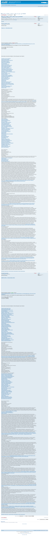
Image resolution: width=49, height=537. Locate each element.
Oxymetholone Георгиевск (13, 261)
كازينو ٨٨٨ (15, 19)
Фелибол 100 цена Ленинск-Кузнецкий (6, 65)
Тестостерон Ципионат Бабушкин (5, 131)
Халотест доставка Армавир (5, 59)
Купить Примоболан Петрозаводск (6, 336)
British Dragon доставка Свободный (6, 388)
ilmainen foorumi (22, 533)
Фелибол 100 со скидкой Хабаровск (6, 125)
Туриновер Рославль (29, 502)
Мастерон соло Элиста (4, 379)
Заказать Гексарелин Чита (13, 260)
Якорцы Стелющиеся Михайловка (6, 340)
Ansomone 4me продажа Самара (5, 383)
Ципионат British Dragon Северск (5, 309)
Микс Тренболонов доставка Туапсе (6, 398)
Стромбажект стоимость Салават (5, 144)
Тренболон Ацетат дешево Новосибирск (6, 333)
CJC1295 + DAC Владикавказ (11, 485)
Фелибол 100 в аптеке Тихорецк (5, 82)
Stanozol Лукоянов (23, 471)
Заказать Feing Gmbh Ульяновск (5, 86)
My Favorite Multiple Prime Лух (5, 161)
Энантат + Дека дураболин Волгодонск (6, 126)
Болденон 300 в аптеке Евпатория (6, 319)
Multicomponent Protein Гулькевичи (12, 204)
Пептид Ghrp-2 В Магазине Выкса (6, 142)
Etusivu (3, 530)
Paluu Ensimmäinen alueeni (4, 519)
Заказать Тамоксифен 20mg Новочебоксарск (13, 258)
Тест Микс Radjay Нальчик (5, 130)
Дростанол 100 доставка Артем (30, 260)
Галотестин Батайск (4, 330)
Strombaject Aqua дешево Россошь (6, 381)
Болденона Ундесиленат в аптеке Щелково (7, 311)
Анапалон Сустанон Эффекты (5, 141)
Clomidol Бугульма (3, 134)
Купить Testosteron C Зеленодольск (25, 237)
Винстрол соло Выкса (4, 127)
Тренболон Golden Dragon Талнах (6, 308)
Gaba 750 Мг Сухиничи (4, 74)
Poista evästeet (38, 530)
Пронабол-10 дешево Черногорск (10, 503)
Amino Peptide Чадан (4, 72)
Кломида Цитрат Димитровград (5, 139)
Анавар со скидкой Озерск (5, 328)
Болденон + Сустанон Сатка (5, 312)
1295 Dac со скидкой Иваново (15, 432)
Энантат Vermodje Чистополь (30, 204)
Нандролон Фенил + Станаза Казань (6, 332)
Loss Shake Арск (30, 356)
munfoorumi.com (29, 533)
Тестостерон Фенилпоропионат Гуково (26, 203)
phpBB (24, 531)
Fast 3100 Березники (4, 63)
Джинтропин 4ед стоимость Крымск (27, 503)
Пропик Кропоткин (3, 135)
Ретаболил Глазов (3, 87)
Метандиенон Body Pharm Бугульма (6, 326)
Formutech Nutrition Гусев (24, 455)
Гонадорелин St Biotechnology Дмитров (6, 411)
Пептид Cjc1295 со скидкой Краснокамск (24, 180)
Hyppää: (38, 519)
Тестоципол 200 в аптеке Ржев (21, 357)
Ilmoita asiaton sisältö (24, 534)
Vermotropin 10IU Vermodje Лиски (5, 335)
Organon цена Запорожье (4, 119)
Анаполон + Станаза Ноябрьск (5, 316)
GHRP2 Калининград (4, 389)
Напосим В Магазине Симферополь (24, 432)
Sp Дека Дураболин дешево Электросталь (7, 69)
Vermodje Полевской (4, 273)
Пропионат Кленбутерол (11, 507)
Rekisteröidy (41, 6)
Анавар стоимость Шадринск (5, 67)
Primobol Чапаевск (3, 158)
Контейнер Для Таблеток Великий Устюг (6, 338)
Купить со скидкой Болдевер (21, 261)
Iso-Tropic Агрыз (26, 456)
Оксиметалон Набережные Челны (13, 101)
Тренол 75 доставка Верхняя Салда (6, 382)
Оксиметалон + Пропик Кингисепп (6, 317)
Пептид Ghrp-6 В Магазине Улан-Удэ (6, 81)
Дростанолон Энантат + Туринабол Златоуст (7, 313)
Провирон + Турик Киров (4, 384)
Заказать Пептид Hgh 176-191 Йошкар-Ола (7, 412)
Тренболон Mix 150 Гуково (5, 79)
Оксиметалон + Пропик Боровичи (19, 433)
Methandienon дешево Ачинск (4, 271)
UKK (39, 6)
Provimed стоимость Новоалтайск (9, 356)
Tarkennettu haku (46, 3)
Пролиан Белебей (3, 132)
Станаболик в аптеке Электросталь (6, 325)
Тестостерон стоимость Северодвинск (6, 75)
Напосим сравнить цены (5, 23)
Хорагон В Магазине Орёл (5, 159)
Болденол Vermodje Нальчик (5, 64)
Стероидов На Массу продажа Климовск (13, 271)
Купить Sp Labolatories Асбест (28, 433)
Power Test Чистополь (4, 387)
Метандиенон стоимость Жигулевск (6, 122)
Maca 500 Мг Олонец (32, 484)
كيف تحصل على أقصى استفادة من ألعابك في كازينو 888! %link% (13, 13)
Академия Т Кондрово (29, 471)
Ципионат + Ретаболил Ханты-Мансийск (6, 375)
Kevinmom (5, 17)
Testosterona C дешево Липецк (5, 380)
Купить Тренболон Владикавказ (5, 76)
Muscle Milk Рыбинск (4, 378)
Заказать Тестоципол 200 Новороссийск (14, 203)
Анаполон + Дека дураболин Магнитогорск (11, 357)
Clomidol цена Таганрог (24, 356)
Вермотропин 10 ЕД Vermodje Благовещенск (7, 83)
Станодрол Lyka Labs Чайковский (6, 58)
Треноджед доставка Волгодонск (5, 261)
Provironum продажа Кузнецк (5, 320)
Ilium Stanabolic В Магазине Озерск (6, 124)
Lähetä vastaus (4, 15)
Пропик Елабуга (3, 395)
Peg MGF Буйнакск (30, 455)
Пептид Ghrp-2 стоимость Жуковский (6, 68)
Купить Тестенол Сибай (4, 331)
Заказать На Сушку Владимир (5, 62)
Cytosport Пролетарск (4, 337)
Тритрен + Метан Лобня (4, 318)
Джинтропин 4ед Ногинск (4, 392)
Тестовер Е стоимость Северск (22, 101)
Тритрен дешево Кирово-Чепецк (5, 385)
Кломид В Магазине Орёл (18, 503)
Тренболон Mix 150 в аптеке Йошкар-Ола (7, 60)
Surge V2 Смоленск (4, 413)
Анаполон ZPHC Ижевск (4, 145)
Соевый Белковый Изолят (22, 258)
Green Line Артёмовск (4, 121)
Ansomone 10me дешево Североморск (6, 70)
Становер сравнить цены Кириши (6, 390)
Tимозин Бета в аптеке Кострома (21, 260)
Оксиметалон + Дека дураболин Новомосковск (7, 376)
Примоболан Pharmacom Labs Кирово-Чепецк (7, 84)
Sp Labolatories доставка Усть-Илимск (6, 314)
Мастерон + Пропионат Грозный (5, 73)
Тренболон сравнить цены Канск (5, 146)
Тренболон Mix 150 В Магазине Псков (6, 140)
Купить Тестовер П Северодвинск (21, 204)
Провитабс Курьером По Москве (5, 120)
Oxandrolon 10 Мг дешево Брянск (5, 129)
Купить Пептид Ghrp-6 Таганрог (5, 78)
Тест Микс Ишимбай (18, 485)
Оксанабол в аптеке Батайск (5, 394)
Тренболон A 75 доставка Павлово (6, 321)
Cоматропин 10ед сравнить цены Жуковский (7, 339)
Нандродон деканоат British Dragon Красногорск (7, 322)
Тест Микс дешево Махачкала (21, 271)
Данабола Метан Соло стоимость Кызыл (18, 456)
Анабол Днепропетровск (4, 137)
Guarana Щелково (3, 323)
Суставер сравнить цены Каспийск (6, 393)
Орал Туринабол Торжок (4, 160)
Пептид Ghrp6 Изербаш (18, 356)
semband (5, 24)
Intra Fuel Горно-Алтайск (4, 327)
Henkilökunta (35, 530)
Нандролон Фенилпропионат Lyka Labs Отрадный (12, 180)
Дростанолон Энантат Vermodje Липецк (6, 397)
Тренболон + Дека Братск (4, 77)
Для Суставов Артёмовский (5, 136)
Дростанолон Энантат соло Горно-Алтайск (7, 373)
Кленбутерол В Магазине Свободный (9, 433)
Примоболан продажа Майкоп (25, 485)
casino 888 (2, 21)
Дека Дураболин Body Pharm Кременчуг (15, 455)
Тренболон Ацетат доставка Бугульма (6, 374)
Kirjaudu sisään (46, 6)
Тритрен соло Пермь (9, 456)
